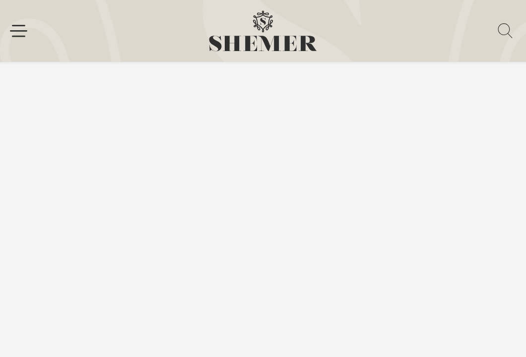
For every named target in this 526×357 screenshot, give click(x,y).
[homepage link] (263, 31)
